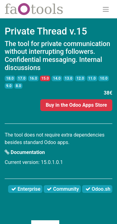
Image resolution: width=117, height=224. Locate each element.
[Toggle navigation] (105, 9)
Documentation (25, 152)
